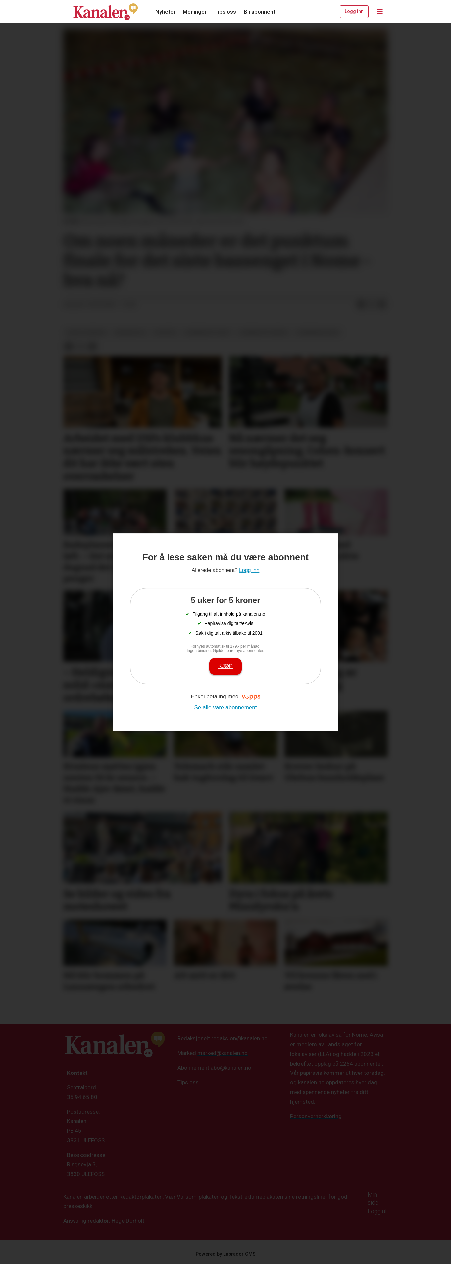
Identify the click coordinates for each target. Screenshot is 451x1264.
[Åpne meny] (380, 12)
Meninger (195, 11)
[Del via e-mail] (382, 305)
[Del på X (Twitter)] (371, 305)
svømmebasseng (317, 332)
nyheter (165, 332)
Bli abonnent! (260, 11)
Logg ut (377, 1211)
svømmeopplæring (263, 332)
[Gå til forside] (105, 12)
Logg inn (354, 11)
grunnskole (130, 332)
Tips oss (225, 11)
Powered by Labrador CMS (226, 1254)
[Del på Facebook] (361, 305)
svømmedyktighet (207, 332)
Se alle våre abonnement (225, 707)
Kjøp (225, 666)
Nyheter (165, 11)
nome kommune (86, 332)
